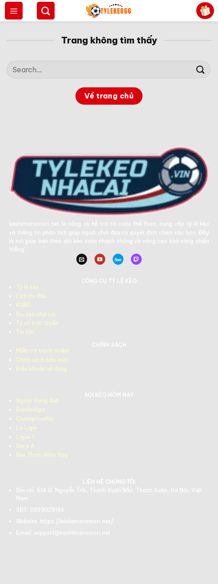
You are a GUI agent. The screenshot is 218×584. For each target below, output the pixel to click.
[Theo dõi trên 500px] (118, 259)
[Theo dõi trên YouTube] (100, 259)
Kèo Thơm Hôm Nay (42, 454)
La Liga (26, 427)
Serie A (25, 446)
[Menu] (14, 11)
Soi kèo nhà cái (35, 314)
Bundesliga (30, 409)
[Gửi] (201, 69)
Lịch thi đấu (31, 296)
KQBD (23, 305)
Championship (35, 418)
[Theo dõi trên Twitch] (136, 259)
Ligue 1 (25, 437)
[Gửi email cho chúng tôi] (81, 259)
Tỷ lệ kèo (27, 287)
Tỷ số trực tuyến (37, 323)
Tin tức (25, 332)
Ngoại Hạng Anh (37, 400)
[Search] (46, 11)
